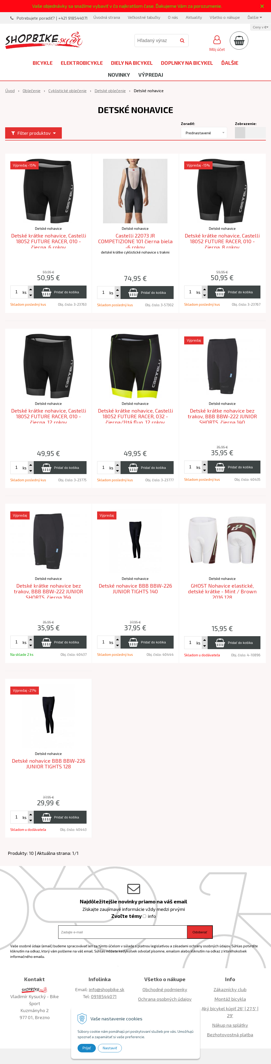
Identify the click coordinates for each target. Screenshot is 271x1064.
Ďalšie (255, 17)
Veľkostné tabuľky (144, 17)
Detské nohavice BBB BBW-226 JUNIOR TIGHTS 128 (48, 764)
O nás (173, 17)
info (152, 916)
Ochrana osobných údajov (165, 999)
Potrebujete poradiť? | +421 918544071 (52, 17)
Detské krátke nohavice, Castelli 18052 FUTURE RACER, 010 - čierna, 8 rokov (222, 241)
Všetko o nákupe (225, 17)
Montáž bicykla (230, 999)
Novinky (119, 75)
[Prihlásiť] (217, 42)
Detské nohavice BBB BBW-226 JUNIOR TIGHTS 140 (135, 588)
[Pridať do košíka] (60, 292)
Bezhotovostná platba (230, 1034)
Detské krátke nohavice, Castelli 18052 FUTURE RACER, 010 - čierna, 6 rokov (48, 241)
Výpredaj (150, 75)
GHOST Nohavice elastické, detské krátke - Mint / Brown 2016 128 (222, 591)
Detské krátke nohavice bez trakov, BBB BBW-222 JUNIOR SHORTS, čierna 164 (48, 591)
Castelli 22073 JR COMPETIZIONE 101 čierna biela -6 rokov (135, 241)
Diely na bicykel (132, 63)
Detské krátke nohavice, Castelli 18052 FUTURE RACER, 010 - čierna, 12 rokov (48, 416)
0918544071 (104, 996)
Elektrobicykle (82, 63)
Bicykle (43, 63)
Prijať (86, 1048)
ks (24, 292)
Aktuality (194, 17)
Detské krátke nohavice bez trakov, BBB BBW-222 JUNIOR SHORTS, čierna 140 (222, 416)
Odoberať (199, 932)
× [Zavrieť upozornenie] (262, 6)
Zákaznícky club (230, 989)
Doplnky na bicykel (187, 63)
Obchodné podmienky (164, 989)
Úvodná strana (106, 17)
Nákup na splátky (230, 1025)
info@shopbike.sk (106, 989)
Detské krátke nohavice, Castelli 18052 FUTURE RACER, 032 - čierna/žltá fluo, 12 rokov (135, 416)
